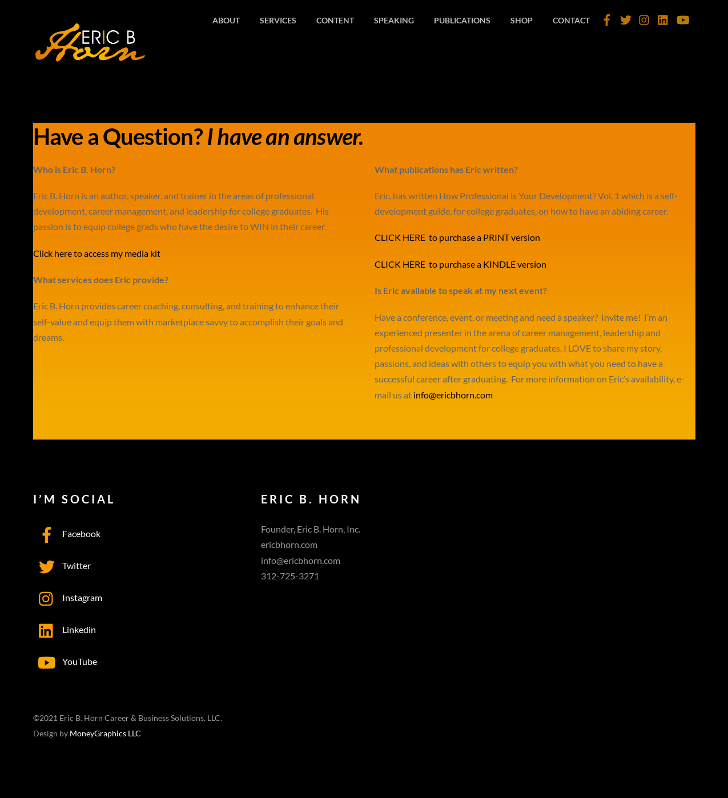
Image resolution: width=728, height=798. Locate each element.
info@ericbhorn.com (453, 394)
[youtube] (682, 16)
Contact (571, 20)
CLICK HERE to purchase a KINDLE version (460, 264)
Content (335, 20)
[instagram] (645, 16)
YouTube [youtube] (65, 661)
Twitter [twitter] (62, 565)
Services (278, 20)
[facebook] (607, 16)
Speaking (394, 20)
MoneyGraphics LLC (105, 733)
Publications (462, 20)
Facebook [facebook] (66, 533)
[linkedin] (663, 16)
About (226, 20)
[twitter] (626, 16)
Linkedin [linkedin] (64, 629)
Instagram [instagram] (67, 597)
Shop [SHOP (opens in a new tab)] (521, 20)
